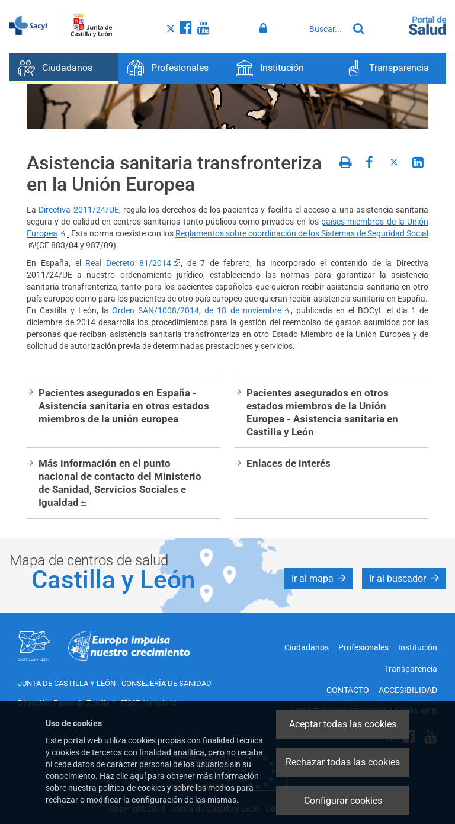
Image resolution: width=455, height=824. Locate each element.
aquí (138, 776)
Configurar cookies (343, 800)
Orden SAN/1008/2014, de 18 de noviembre (201, 310)
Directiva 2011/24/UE (78, 209)
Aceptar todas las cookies (342, 724)
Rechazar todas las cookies (343, 762)
